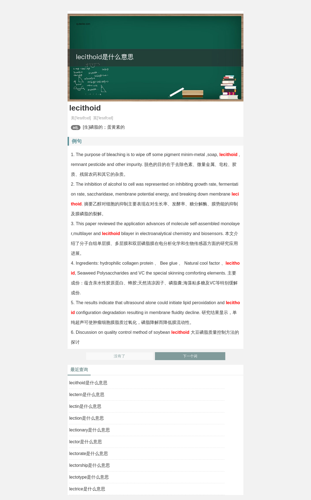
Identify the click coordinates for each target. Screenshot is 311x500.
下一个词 (190, 356)
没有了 (119, 356)
